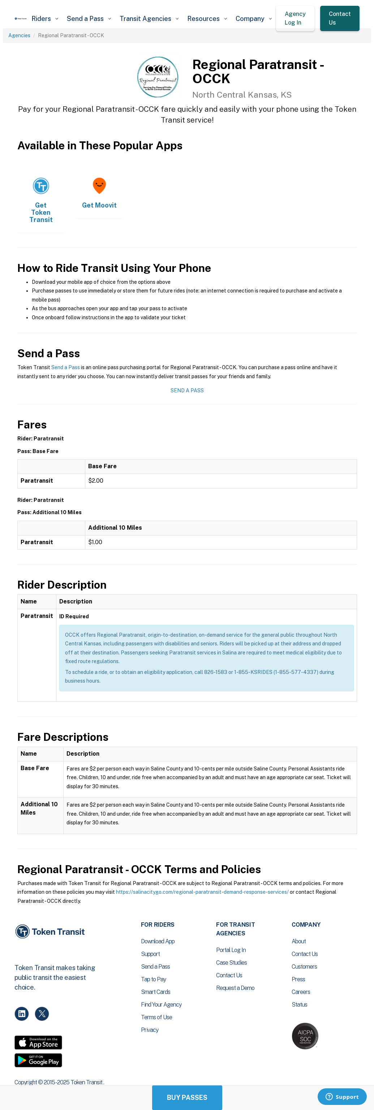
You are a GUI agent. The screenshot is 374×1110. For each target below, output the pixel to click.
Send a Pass (65, 367)
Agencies (19, 35)
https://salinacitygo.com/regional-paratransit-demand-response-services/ (202, 892)
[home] (20, 18)
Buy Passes (187, 1097)
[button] (45, 18)
